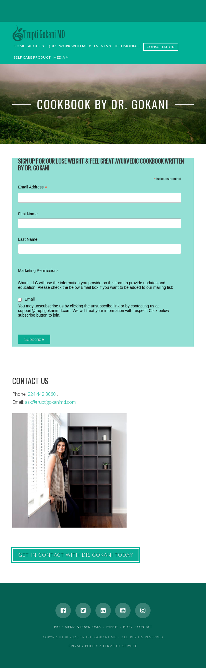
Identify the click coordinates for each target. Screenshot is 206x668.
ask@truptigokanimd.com (50, 402)
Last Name (27, 239)
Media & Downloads (83, 627)
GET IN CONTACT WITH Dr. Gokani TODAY (75, 554)
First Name (27, 214)
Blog (127, 627)
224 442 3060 (42, 394)
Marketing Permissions (38, 270)
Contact (144, 627)
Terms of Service (120, 646)
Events (112, 627)
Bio (57, 627)
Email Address (32, 187)
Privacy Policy (83, 646)
